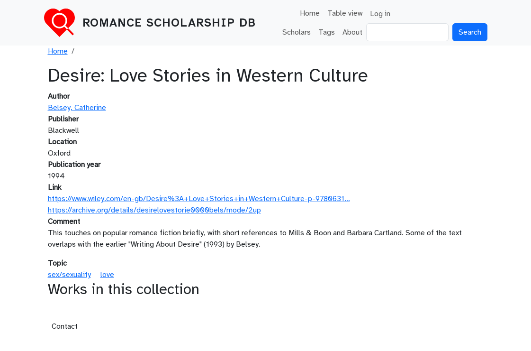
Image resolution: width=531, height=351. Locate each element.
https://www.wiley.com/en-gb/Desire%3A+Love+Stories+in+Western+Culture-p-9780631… (199, 198)
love (107, 274)
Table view (344, 13)
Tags (326, 32)
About (352, 32)
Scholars (296, 32)
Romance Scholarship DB (169, 23)
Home (310, 13)
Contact (65, 326)
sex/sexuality (69, 274)
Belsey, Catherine (77, 107)
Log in (380, 13)
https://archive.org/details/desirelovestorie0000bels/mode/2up (154, 210)
